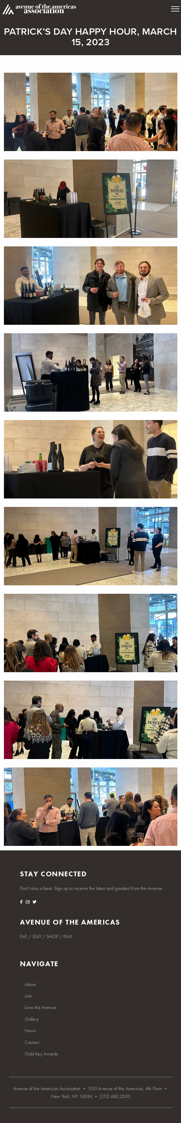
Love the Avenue (40, 1007)
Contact (32, 1042)
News (30, 1030)
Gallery (32, 1019)
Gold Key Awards (41, 1054)
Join (28, 996)
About (30, 984)
